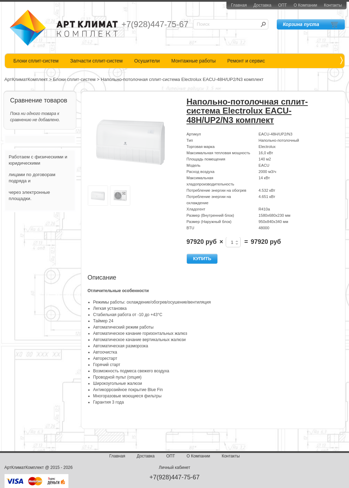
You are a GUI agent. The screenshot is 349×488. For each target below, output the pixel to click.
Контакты (333, 5)
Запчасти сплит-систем (96, 61)
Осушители (147, 61)
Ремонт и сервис (246, 61)
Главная (239, 5)
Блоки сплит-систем (36, 61)
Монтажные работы (193, 61)
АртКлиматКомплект (26, 79)
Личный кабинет (174, 467)
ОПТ (282, 5)
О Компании (305, 5)
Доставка (263, 5)
